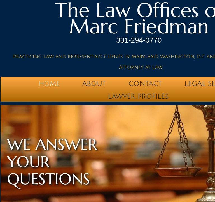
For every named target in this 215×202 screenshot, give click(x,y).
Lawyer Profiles (138, 96)
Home (49, 83)
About (94, 83)
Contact (145, 83)
